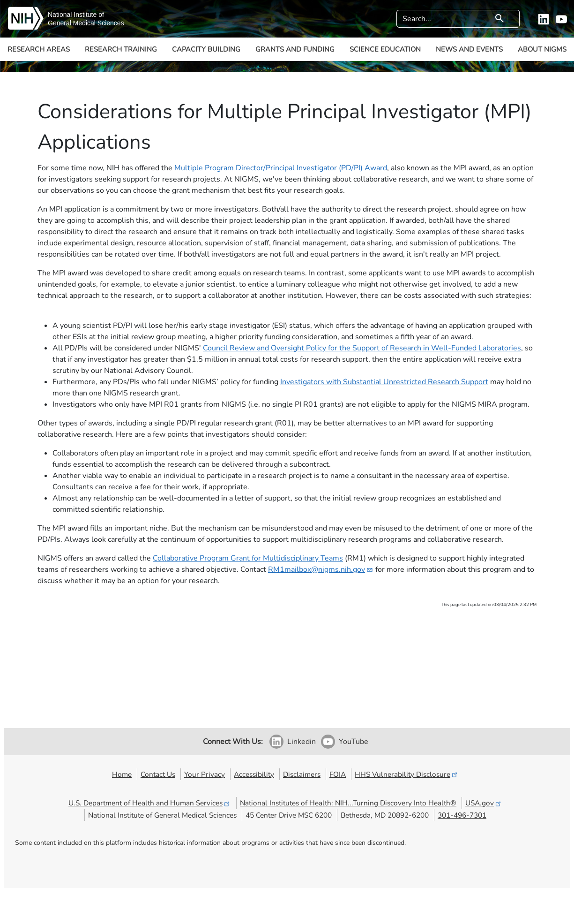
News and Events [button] (469, 49)
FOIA (337, 774)
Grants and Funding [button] (295, 49)
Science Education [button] (385, 49)
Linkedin (301, 741)
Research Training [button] (121, 49)
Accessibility (254, 774)
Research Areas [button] (38, 49)
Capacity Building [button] (206, 49)
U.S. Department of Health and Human (149, 803)
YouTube (353, 741)
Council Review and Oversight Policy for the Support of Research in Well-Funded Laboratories (362, 348)
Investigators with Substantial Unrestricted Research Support (384, 382)
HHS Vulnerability (407, 774)
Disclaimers (302, 774)
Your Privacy (204, 774)
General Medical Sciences (86, 23)
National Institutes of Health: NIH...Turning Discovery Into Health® (348, 803)
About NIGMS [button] (542, 49)
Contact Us (158, 774)
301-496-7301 (462, 815)
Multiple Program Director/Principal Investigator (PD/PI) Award (280, 168)
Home (122, 774)
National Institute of (76, 14)
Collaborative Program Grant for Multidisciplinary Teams (248, 558)
